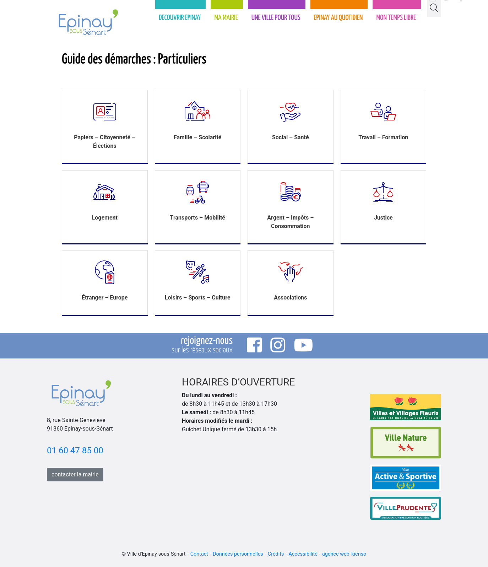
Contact (199, 554)
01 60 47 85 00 (75, 450)
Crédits (276, 554)
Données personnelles (238, 554)
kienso (358, 554)
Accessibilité (302, 554)
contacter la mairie (75, 474)
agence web (335, 554)
